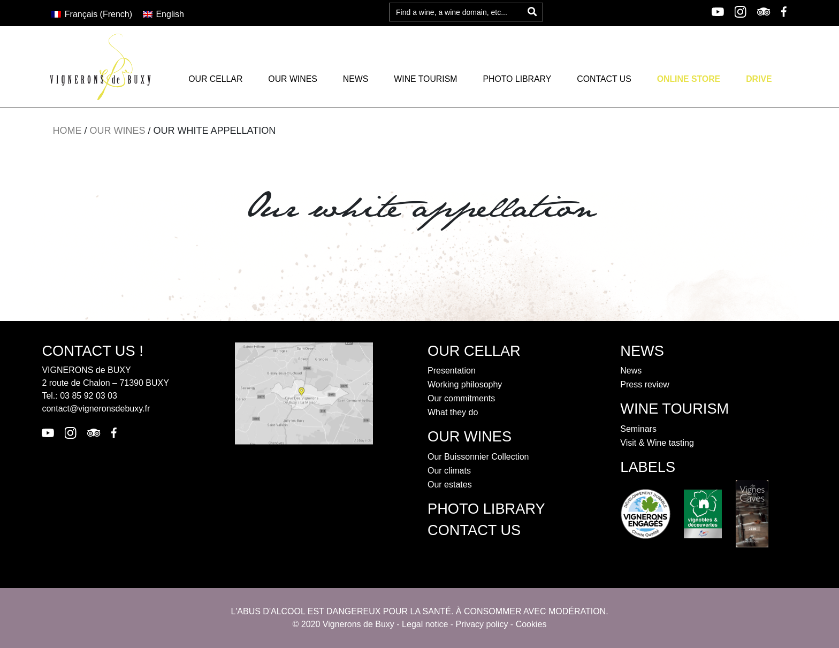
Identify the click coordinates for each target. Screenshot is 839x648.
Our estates (450, 484)
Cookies (531, 624)
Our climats (449, 470)
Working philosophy (465, 384)
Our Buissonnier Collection (478, 456)
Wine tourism (425, 78)
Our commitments (461, 398)
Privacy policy (482, 624)
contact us (474, 530)
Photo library (517, 78)
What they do (453, 412)
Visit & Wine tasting (657, 442)
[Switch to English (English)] (163, 14)
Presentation (452, 370)
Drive (759, 78)
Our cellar (215, 78)
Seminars (638, 428)
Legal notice (425, 624)
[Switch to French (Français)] (92, 14)
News (356, 78)
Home (66, 130)
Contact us (604, 78)
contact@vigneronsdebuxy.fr (96, 408)
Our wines (292, 78)
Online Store (688, 78)
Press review (644, 384)
